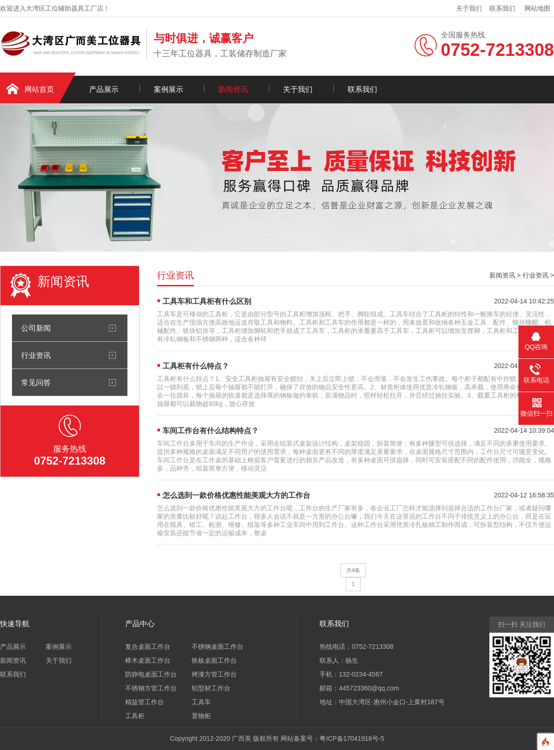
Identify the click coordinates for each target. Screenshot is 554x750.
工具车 (201, 702)
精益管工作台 (144, 702)
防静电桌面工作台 (151, 674)
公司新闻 (36, 328)
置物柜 (201, 716)
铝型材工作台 (211, 688)
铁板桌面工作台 (214, 660)
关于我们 (469, 8)
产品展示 (104, 89)
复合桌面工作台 (147, 646)
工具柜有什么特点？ (196, 366)
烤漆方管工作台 (214, 674)
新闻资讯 (233, 89)
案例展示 (168, 89)
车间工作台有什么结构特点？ (211, 431)
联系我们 (502, 8)
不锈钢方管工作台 (151, 688)
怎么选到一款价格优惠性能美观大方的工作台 (236, 495)
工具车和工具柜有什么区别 (207, 301)
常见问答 (36, 382)
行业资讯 (36, 355)
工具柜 (135, 716)
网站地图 (537, 8)
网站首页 (39, 89)
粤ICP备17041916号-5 (351, 738)
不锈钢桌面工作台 (217, 646)
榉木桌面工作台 (147, 660)
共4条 (353, 570)
